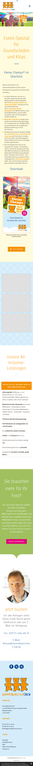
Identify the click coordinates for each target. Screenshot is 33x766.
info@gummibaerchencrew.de (12, 729)
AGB (3, 744)
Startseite (5, 740)
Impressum (5, 749)
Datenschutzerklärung (9, 747)
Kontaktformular (7, 742)
